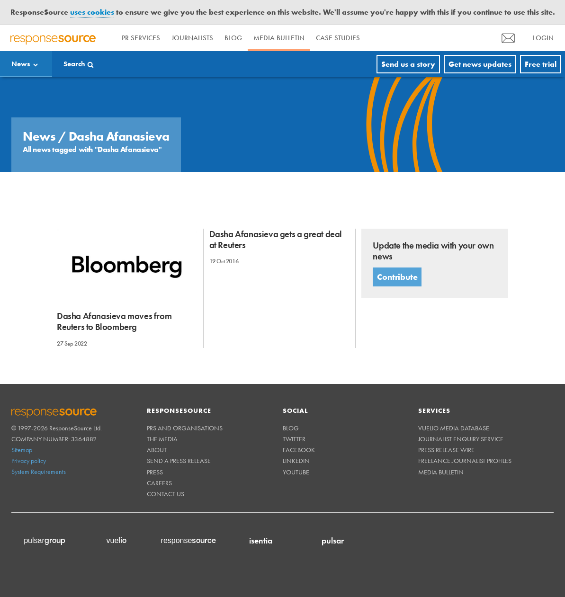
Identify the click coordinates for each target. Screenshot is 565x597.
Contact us (165, 494)
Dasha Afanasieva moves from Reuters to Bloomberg (114, 321)
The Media (162, 439)
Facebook (299, 450)
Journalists (192, 38)
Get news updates (479, 64)
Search (74, 64)
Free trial (540, 64)
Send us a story (408, 64)
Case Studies (338, 38)
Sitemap (21, 450)
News (20, 64)
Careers (159, 483)
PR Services (141, 38)
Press (155, 472)
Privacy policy (28, 460)
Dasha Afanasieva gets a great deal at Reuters (275, 239)
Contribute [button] (397, 276)
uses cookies (92, 12)
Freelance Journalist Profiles (464, 460)
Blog (233, 38)
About (157, 450)
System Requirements (38, 471)
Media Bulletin (279, 38)
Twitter (294, 439)
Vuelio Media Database (453, 428)
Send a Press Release (179, 460)
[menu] (508, 38)
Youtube (296, 472)
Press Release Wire (446, 450)
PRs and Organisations (185, 428)
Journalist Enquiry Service (460, 439)
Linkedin (296, 460)
